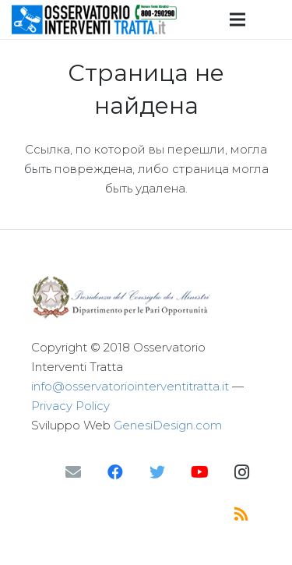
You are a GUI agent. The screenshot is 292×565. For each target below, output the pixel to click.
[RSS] (241, 514)
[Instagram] (241, 472)
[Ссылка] (95, 19)
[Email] (73, 472)
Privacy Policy (70, 405)
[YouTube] (199, 472)
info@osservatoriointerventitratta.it (130, 386)
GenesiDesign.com (168, 425)
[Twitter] (157, 472)
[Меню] (237, 19)
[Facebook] (115, 472)
